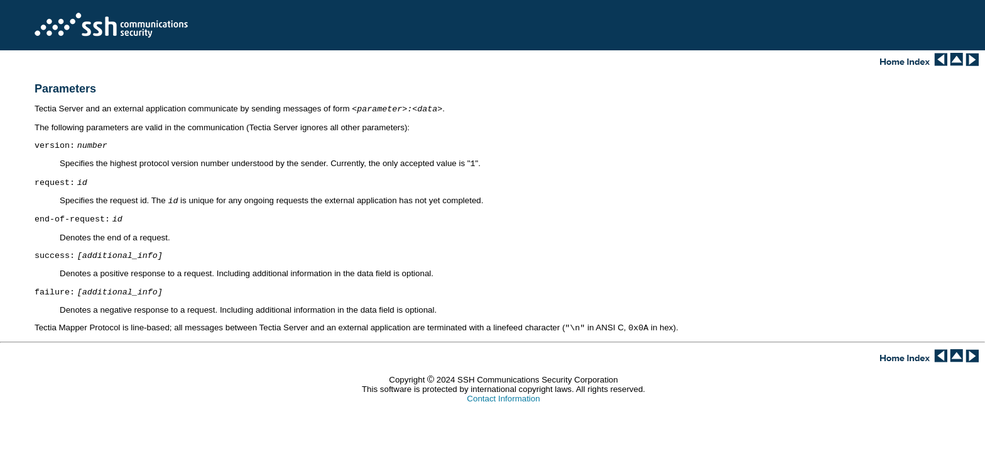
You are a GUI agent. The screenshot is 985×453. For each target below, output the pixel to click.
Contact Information (503, 410)
